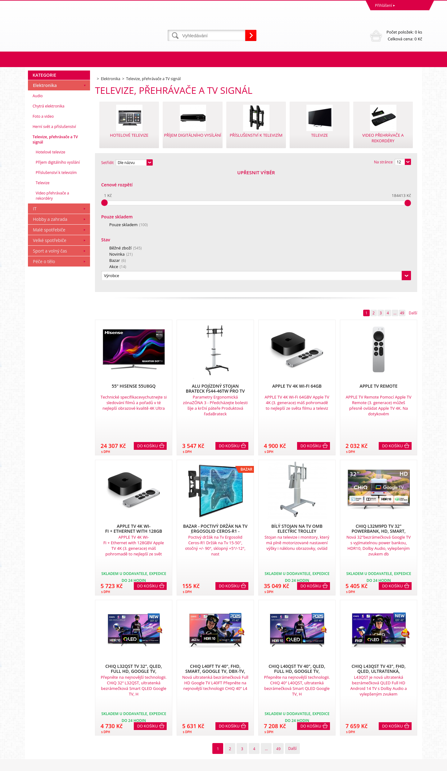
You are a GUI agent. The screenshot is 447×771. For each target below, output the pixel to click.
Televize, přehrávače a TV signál (55, 259)
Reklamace (38, 706)
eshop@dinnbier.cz (143, 741)
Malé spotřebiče (49, 350)
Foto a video (43, 236)
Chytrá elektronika (48, 226)
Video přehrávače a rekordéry (52, 316)
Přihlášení (383, 5)
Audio (38, 216)
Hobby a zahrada (50, 339)
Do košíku (147, 326)
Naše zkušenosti (239, 706)
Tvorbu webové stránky (365, 764)
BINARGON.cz (410, 764)
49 (402, 192)
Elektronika (45, 205)
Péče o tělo (44, 382)
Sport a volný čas (50, 371)
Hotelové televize (50, 272)
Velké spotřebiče (49, 360)
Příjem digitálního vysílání (58, 282)
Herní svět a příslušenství (54, 246)
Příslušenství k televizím (56, 292)
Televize (43, 303)
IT (35, 329)
